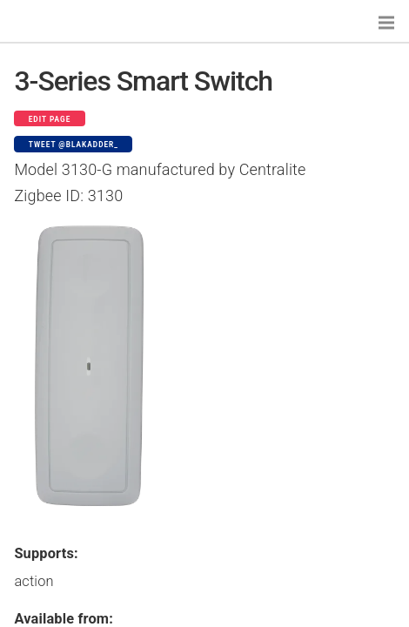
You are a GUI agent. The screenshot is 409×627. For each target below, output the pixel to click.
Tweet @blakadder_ (73, 144)
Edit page (50, 119)
